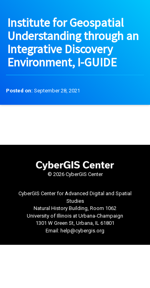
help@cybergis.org (82, 231)
